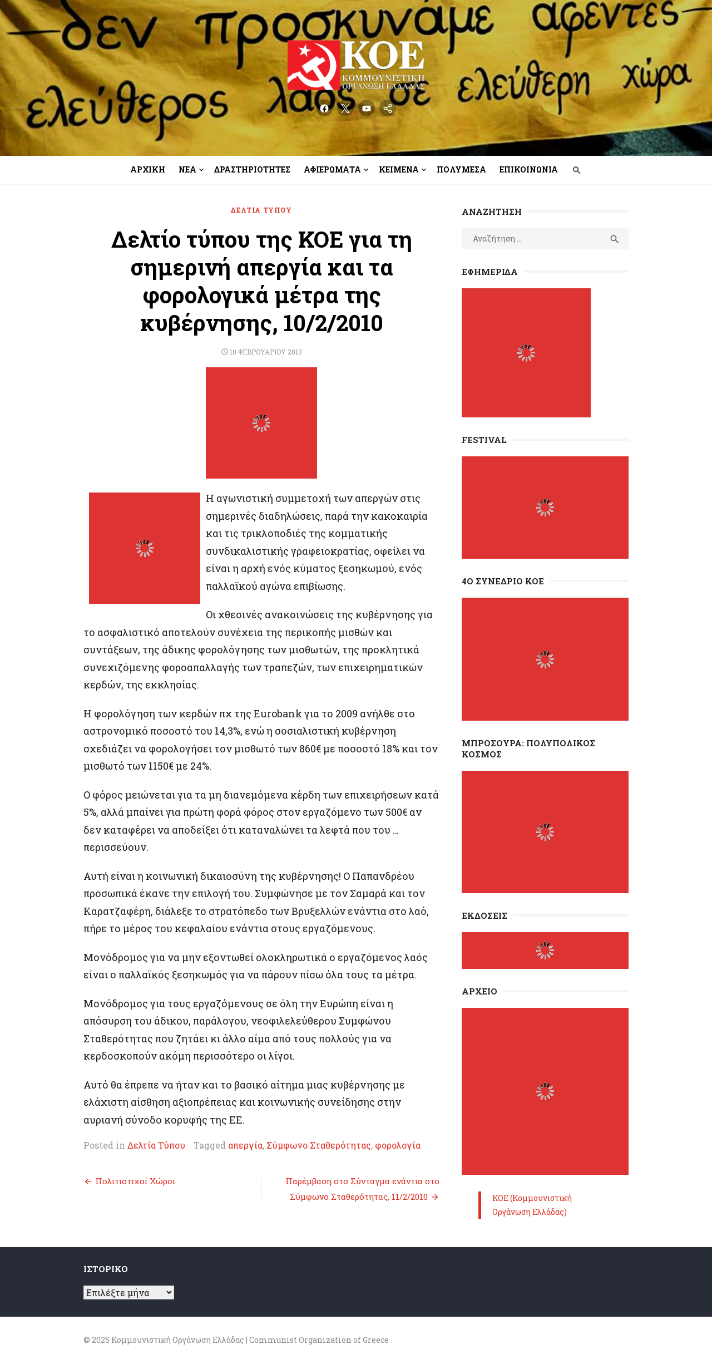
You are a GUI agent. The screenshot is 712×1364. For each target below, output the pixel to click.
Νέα (187, 169)
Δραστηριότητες (252, 169)
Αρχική (147, 169)
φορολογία (398, 1145)
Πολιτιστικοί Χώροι (135, 1180)
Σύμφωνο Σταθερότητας (318, 1145)
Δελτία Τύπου (261, 209)
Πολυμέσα (461, 169)
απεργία (245, 1145)
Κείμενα (399, 169)
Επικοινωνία (529, 169)
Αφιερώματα (332, 169)
